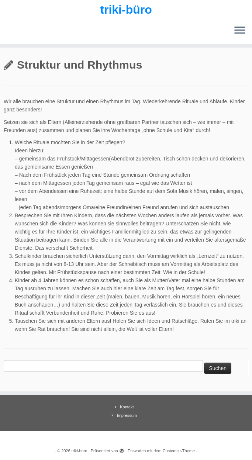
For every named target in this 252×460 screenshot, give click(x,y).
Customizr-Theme (179, 451)
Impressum (127, 415)
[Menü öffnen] (239, 30)
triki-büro (126, 9)
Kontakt (127, 407)
